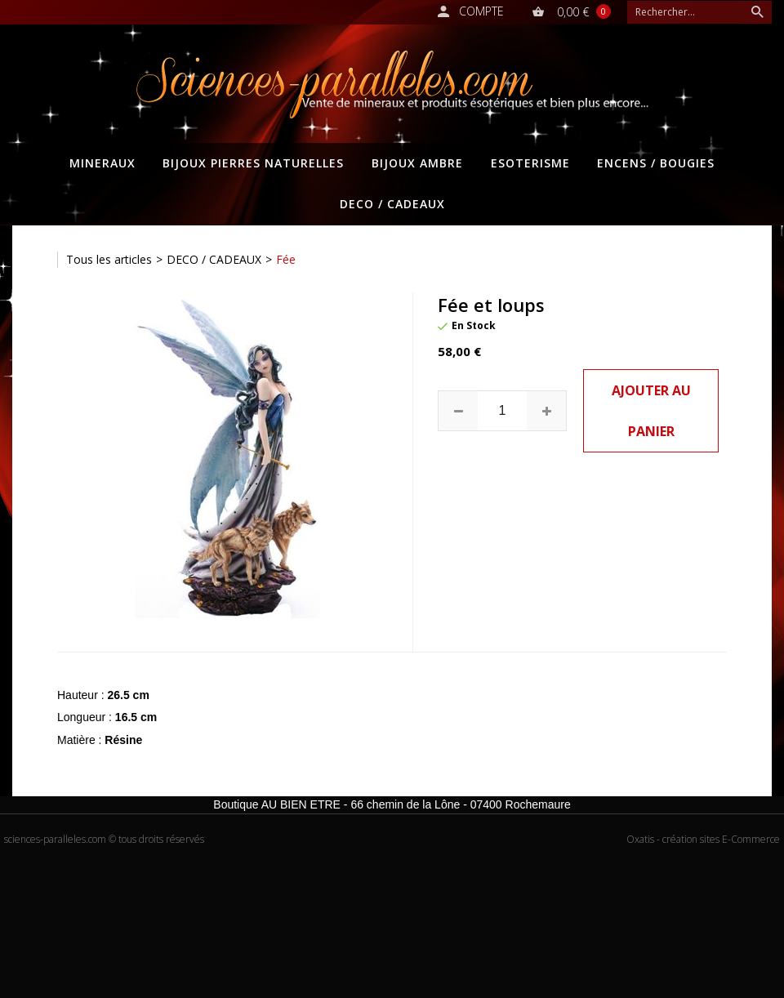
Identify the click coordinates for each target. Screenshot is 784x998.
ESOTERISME (530, 163)
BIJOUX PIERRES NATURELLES (253, 163)
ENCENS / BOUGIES (656, 163)
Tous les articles (109, 259)
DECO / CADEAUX (392, 204)
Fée (286, 259)
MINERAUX (102, 163)
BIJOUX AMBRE (417, 163)
